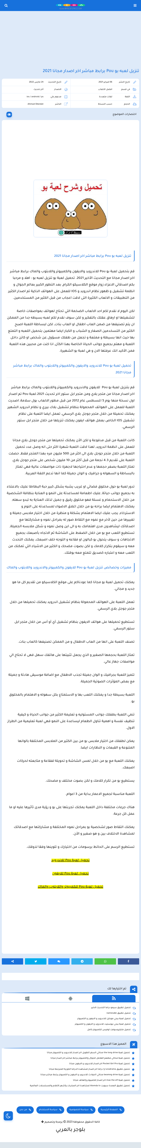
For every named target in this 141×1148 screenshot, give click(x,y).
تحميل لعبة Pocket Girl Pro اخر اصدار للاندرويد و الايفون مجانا (102, 1064)
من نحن (23, 1110)
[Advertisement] (70, 40)
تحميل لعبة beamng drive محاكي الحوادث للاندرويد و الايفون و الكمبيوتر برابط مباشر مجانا (87, 1075)
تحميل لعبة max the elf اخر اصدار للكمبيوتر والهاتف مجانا (104, 1080)
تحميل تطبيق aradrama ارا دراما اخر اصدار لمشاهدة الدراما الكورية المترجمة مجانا (92, 1069)
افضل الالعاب (105, 89)
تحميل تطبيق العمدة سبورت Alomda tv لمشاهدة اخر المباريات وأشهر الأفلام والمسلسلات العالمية (82, 1086)
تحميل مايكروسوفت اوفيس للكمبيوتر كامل (111, 1030)
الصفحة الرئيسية (109, 1110)
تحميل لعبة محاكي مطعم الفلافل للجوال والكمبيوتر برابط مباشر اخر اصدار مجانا (92, 1058)
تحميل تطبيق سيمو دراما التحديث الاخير (113, 1008)
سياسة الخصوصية (78, 1110)
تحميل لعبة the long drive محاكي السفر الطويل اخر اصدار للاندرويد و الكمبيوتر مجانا (91, 1053)
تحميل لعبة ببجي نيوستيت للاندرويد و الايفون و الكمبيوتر (105, 1024)
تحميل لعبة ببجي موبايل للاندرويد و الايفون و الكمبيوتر (106, 1019)
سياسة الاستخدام (48, 1110)
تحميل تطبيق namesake (120, 1013)
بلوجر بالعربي (70, 1130)
